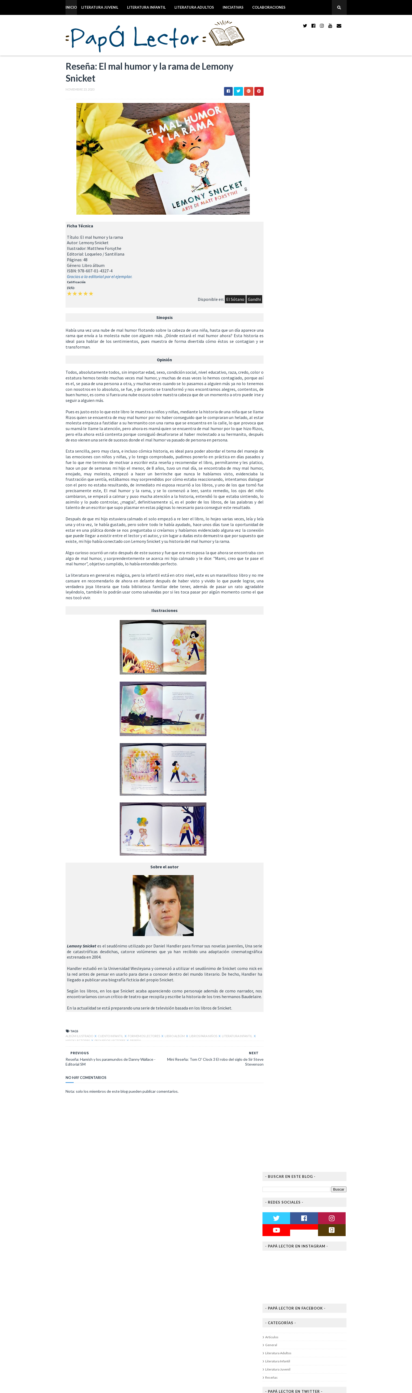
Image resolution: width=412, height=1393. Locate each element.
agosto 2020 (295, 848)
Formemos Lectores (133, 1060)
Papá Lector (314, 538)
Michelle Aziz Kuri (302, 427)
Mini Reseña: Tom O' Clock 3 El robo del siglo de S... (316, 799)
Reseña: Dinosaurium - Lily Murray (114, 1249)
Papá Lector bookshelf (316, 323)
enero (172, 1358)
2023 (284, 743)
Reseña (128, 1064)
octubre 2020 (296, 842)
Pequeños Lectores (103, 1064)
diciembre (175, 1260)
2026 (284, 727)
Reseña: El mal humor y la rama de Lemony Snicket (318, 809)
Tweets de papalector (292, 293)
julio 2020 (292, 853)
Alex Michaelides (301, 402)
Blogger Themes (150, 1386)
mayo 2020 (293, 864)
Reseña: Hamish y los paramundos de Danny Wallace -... (320, 819)
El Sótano (216, 300)
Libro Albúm (164, 1060)
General (282, 234)
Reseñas (283, 267)
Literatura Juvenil (88, 7)
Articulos (283, 226)
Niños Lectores (71, 1064)
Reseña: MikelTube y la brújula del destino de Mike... (318, 778)
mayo (172, 1336)
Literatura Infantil (135, 7)
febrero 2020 (295, 881)
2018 (284, 897)
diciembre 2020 (297, 765)
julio (171, 1325)
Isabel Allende (300, 381)
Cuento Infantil (100, 1060)
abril (171, 1342)
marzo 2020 (294, 875)
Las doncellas (298, 397)
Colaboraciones (257, 7)
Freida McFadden (302, 341)
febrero (174, 1353)
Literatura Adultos (183, 7)
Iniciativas (222, 7)
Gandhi (234, 300)
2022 (284, 749)
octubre (174, 1314)
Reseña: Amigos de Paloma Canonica (314, 826)
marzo (172, 1347)
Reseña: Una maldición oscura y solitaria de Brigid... (319, 834)
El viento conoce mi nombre (310, 377)
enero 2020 (294, 886)
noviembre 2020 (298, 771)
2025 (284, 732)
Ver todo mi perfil (312, 545)
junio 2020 (293, 858)
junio (171, 1331)
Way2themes (98, 1386)
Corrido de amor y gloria (307, 356)
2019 (284, 891)
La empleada (297, 336)
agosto (173, 1320)
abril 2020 (292, 870)
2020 (284, 760)
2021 (284, 754)
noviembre (176, 1266)
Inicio (60, 7)
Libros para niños (192, 1060)
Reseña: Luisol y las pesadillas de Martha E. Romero (319, 789)
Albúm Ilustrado (68, 1060)
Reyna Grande (299, 361)
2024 (284, 738)
